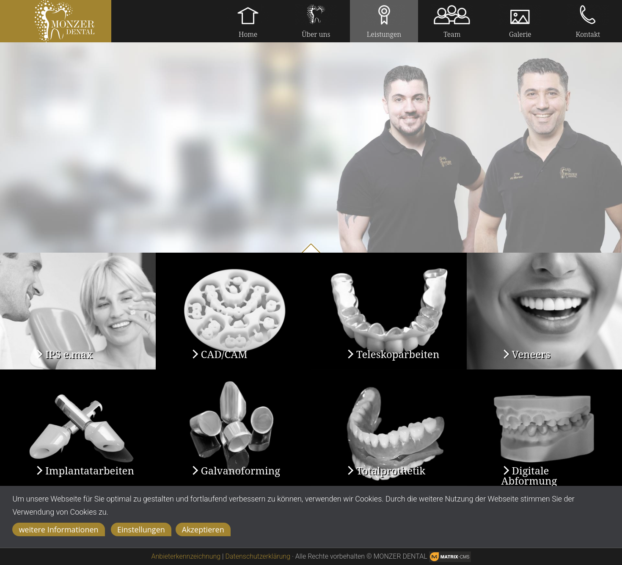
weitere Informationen (58, 529)
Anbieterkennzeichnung (186, 556)
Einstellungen (141, 529)
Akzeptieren (203, 529)
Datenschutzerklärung (258, 556)
